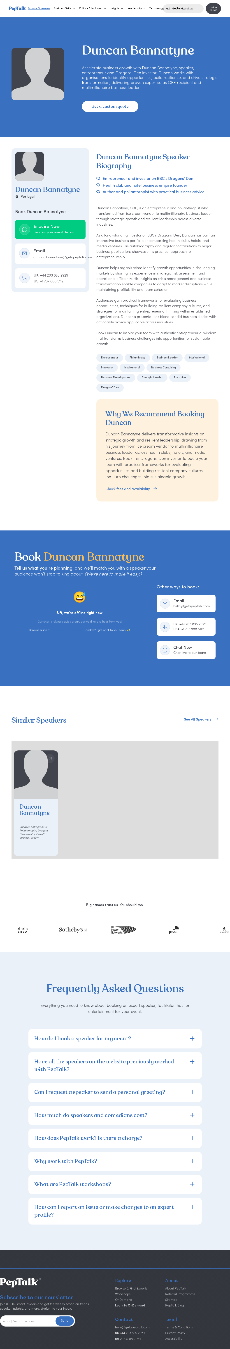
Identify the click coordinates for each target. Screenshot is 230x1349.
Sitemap (171, 1299)
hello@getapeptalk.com (68, 630)
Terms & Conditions (179, 1327)
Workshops (122, 1294)
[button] (62, 8)
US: (48, 281)
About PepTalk (175, 1288)
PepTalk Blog (174, 1305)
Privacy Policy (175, 1333)
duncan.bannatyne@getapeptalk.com (62, 257)
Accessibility (173, 1338)
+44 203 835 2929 (189, 624)
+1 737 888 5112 (188, 629)
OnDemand (123, 1299)
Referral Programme (180, 1294)
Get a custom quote (110, 106)
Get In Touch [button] (213, 8)
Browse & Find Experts (131, 1288)
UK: (51, 275)
